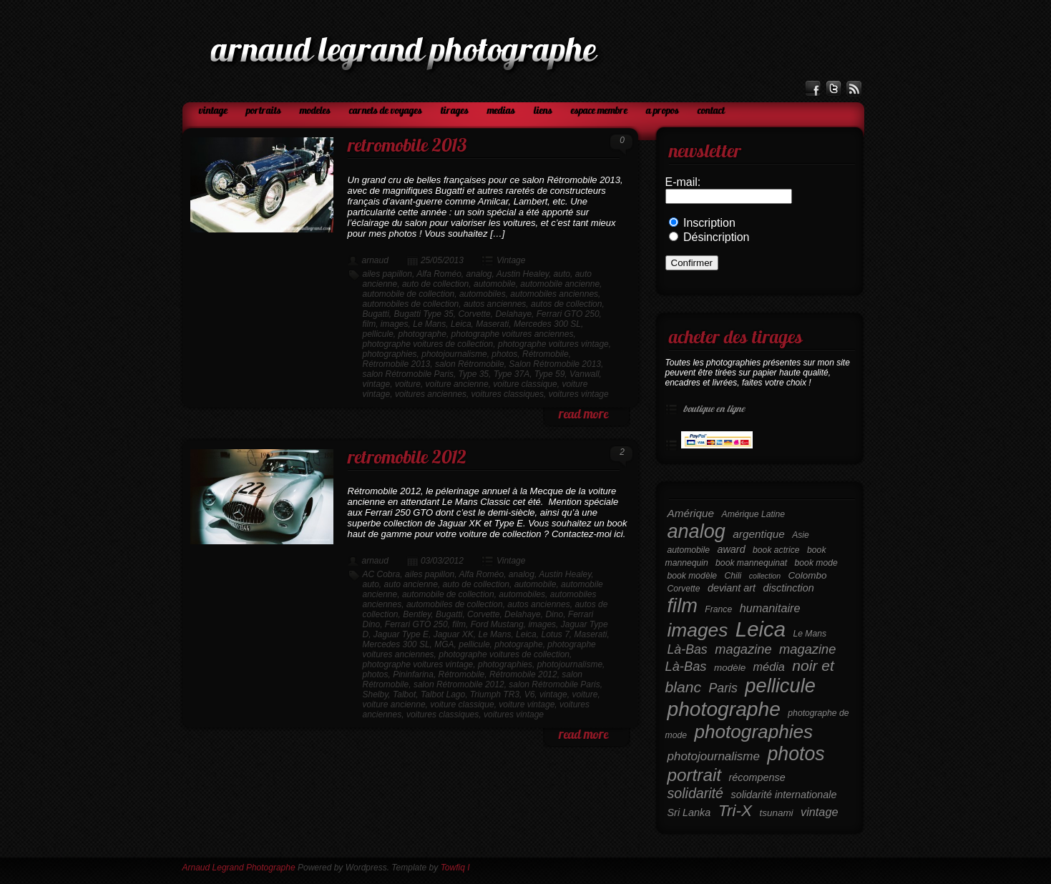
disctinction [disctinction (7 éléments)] (788, 588)
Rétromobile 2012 (523, 674)
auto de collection (435, 284)
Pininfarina (413, 674)
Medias (501, 111)
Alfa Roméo (438, 274)
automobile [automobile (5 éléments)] (689, 550)
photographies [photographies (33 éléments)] (753, 731)
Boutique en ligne (713, 409)
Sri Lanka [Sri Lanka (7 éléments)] (689, 812)
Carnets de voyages (385, 111)
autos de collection (566, 304)
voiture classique (525, 384)
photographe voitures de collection (428, 344)
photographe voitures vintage (553, 344)
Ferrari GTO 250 (568, 314)
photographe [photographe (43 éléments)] (724, 708)
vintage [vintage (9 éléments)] (819, 811)
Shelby (375, 694)
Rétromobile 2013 (397, 364)
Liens (543, 111)
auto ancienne (411, 584)
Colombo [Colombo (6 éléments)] (807, 575)
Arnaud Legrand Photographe (238, 868)
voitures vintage (579, 394)
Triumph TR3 (494, 694)
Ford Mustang (497, 624)
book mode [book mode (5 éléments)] (816, 563)
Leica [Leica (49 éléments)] (760, 629)
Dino (554, 614)
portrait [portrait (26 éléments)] (695, 775)
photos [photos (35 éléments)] (795, 754)
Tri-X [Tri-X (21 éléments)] (735, 811)
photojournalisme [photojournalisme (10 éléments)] (714, 756)
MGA (444, 644)
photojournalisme (454, 354)
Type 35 (474, 374)
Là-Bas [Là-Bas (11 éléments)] (688, 649)
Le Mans (429, 324)
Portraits (263, 111)
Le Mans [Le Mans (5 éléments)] (809, 634)
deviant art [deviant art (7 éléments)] (732, 588)
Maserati (492, 324)
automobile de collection (409, 294)
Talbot (404, 694)
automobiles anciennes (554, 294)
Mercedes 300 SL (547, 324)
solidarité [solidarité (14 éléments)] (695, 793)
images (395, 324)
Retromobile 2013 (407, 147)
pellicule (378, 334)
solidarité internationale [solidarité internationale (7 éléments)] (783, 794)
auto (562, 274)
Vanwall (585, 374)
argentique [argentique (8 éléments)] (758, 534)
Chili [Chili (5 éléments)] (733, 576)
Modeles (315, 111)
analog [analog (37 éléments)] (696, 531)
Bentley (417, 614)
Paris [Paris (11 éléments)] (722, 688)
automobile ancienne (560, 284)
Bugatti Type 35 (424, 314)
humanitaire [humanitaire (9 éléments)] (770, 607)
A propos (662, 111)
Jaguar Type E (401, 634)
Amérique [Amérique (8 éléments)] (691, 513)
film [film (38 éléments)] (683, 605)
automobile (495, 284)
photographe (422, 334)
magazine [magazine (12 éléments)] (743, 649)
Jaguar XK (454, 634)
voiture (408, 384)
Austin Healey (523, 274)
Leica (461, 324)
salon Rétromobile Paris (408, 374)
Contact (711, 111)
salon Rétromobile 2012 (459, 684)
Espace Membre (599, 111)
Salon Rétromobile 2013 (555, 364)
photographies (390, 354)
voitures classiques (507, 394)
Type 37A (511, 374)
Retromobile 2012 (407, 458)
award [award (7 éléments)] (731, 549)
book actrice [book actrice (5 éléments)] (776, 550)
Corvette (474, 314)
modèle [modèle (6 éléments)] (730, 667)
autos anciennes (495, 304)
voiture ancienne (457, 384)
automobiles (482, 294)
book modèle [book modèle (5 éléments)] (693, 576)
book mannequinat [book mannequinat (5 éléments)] (751, 563)
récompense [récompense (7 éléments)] (757, 777)
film (369, 324)
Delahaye (513, 314)
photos (504, 354)
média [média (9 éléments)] (769, 666)
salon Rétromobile (469, 364)
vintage (377, 384)
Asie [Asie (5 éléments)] (800, 535)
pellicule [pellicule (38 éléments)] (780, 685)
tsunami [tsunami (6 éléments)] (776, 812)
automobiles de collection (411, 304)
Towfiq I (455, 868)
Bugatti (376, 314)
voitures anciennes (430, 394)
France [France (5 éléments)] (718, 609)
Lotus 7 (555, 634)
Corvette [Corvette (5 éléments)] (684, 589)
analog (479, 274)
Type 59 (549, 374)
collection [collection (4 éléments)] (765, 575)
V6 (529, 694)
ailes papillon (387, 274)
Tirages (455, 111)
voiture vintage (526, 704)
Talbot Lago (443, 694)
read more (583, 415)
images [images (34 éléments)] (698, 630)
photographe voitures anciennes (512, 334)
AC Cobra (382, 574)
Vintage (213, 111)
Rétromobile (545, 354)
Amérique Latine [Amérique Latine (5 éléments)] (754, 514)
